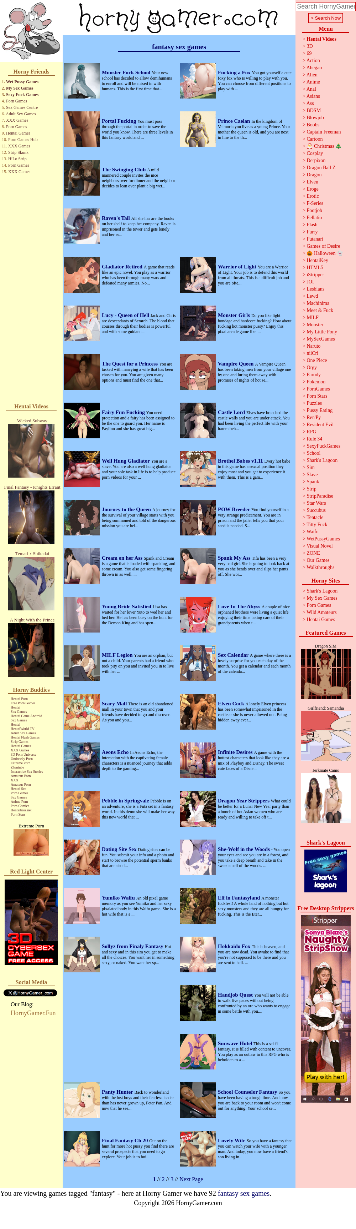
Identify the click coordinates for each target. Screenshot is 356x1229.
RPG (311, 431)
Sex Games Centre (22, 107)
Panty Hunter (118, 1092)
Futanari (315, 239)
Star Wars (316, 503)
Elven (312, 182)
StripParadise (320, 496)
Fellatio (314, 217)
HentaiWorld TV (23, 729)
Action (313, 60)
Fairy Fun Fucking (124, 412)
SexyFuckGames (323, 446)
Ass (310, 103)
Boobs (313, 124)
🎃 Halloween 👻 (325, 253)
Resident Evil (320, 424)
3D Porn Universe (23, 754)
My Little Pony (322, 331)
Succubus (316, 510)
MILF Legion (118, 655)
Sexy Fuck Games (22, 94)
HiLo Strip (17, 158)
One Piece (317, 360)
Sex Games (19, 712)
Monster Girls (234, 315)
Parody (314, 374)
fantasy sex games (244, 1193)
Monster (315, 324)
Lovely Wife (232, 1140)
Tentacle (315, 517)
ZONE (313, 553)
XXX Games (17, 120)
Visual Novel (320, 546)
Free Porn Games (23, 703)
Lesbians (315, 289)
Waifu (313, 531)
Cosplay (315, 153)
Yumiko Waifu (119, 898)
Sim (311, 467)
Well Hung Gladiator (126, 461)
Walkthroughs (320, 567)
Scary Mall (115, 703)
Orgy (312, 367)
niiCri (312, 353)
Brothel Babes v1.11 (241, 461)
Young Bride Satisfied (127, 606)
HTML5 (315, 267)
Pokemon (316, 381)
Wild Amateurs (322, 612)
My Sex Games (19, 88)
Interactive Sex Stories (27, 772)
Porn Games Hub (23, 139)
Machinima (318, 303)
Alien (312, 74)
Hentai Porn (19, 699)
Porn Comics (20, 806)
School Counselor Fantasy (248, 1092)
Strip (311, 489)
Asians (313, 96)
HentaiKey (317, 260)
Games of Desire (323, 246)
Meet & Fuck (320, 310)
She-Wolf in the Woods (244, 849)
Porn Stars (18, 814)
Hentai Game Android (26, 716)
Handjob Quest (236, 995)
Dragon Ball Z (321, 167)
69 (309, 53)
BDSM (314, 110)
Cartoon (315, 139)
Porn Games (16, 101)
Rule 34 (314, 439)
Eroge (312, 189)
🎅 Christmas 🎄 (324, 146)
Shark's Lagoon (322, 460)
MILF (312, 317)
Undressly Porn (22, 759)
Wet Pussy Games (22, 81)
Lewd (312, 296)
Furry (312, 232)
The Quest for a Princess (130, 364)
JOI (310, 281)
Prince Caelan (234, 121)
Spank (313, 481)
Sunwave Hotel (235, 1043)
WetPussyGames (323, 539)
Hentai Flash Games (25, 737)
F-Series (315, 203)
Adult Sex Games (21, 113)
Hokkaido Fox (235, 946)
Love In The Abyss (240, 606)
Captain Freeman (324, 132)
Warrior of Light (238, 267)
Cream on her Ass (123, 558)
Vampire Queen (236, 364)
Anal (311, 89)
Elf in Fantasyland (239, 898)
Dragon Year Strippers (244, 801)
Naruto (313, 346)
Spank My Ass (235, 558)
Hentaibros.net (21, 810)
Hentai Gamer (18, 133)
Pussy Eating (320, 410)
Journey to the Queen (127, 509)
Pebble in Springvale (126, 801)
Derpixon (316, 160)
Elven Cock (232, 703)
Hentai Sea (18, 789)
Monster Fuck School (127, 72)
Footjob (314, 210)
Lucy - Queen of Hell (126, 315)
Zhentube (17, 767)
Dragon (314, 174)
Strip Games (19, 742)
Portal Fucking (119, 121)
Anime (313, 82)
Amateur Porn (21, 776)
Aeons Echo (116, 752)
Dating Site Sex (120, 849)
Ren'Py (314, 417)
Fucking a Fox (235, 72)
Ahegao (314, 67)
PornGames (318, 389)
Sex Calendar (234, 655)
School (313, 453)
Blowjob (315, 117)
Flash (312, 224)
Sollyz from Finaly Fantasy (133, 946)
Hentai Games (21, 746)
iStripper (315, 274)
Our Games (318, 560)
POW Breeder (234, 509)
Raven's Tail (116, 218)
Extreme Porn (20, 763)
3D (310, 46)
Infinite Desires (236, 752)
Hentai (15, 707)
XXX (15, 780)
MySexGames (321, 339)
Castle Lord (232, 412)
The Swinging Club (124, 169)
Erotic (313, 196)
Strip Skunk (18, 152)
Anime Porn (19, 802)
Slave (312, 474)
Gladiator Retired (123, 267)
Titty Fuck (317, 524)
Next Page (191, 1179)
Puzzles (314, 403)
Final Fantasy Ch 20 (125, 1140)
